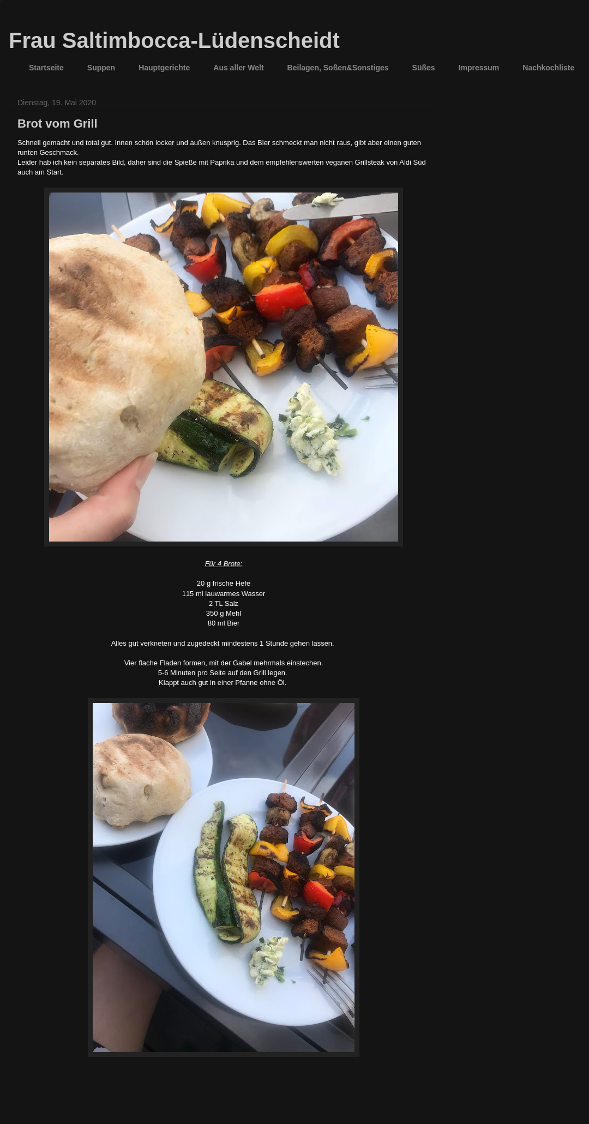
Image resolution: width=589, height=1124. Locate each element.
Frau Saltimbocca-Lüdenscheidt (174, 40)
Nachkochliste (548, 67)
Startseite (46, 67)
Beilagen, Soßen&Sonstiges (338, 67)
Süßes (423, 67)
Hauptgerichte (164, 67)
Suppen (101, 67)
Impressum (479, 67)
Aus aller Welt (238, 67)
